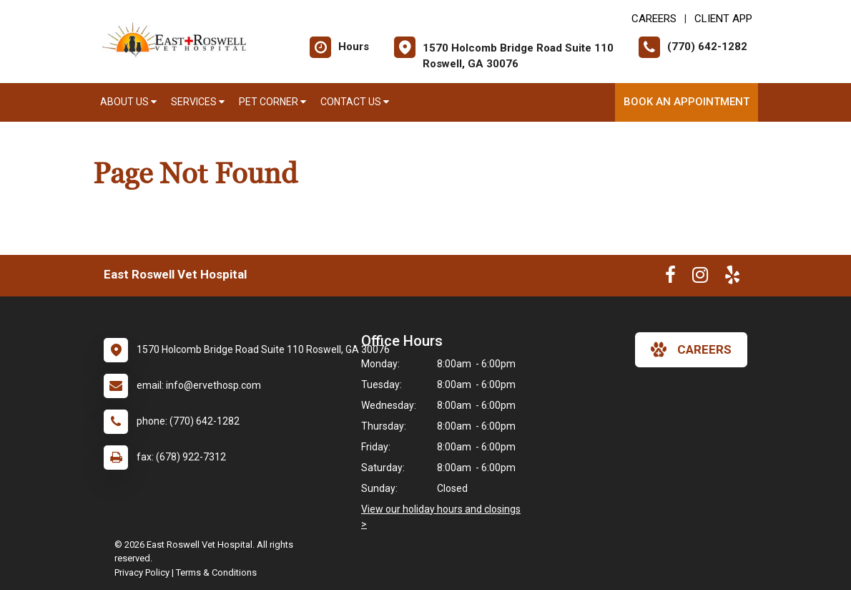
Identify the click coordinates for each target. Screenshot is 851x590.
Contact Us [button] (354, 101)
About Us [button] (128, 101)
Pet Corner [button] (272, 101)
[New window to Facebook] (670, 278)
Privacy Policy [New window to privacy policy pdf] (141, 572)
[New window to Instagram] (700, 278)
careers (691, 349)
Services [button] (198, 101)
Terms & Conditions (216, 572)
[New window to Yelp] (732, 278)
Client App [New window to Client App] (723, 18)
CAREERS (654, 18)
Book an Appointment (686, 101)
